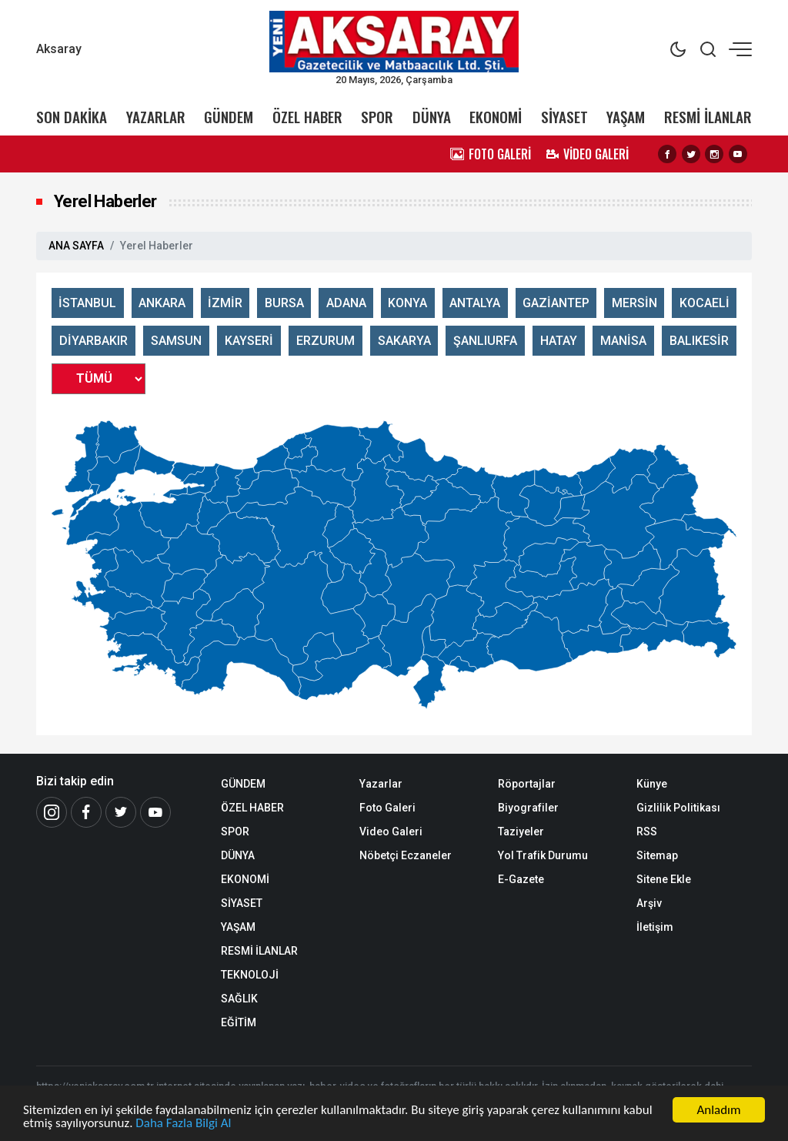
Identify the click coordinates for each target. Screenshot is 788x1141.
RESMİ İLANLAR (708, 116)
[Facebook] (86, 812)
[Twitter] (120, 812)
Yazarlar (380, 784)
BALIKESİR (699, 340)
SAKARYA (404, 340)
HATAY (558, 340)
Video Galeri (390, 831)
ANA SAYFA (76, 245)
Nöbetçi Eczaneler (405, 855)
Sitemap (657, 855)
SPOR (377, 116)
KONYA (407, 303)
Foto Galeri (387, 807)
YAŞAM (625, 116)
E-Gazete (521, 879)
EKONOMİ (495, 116)
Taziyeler (521, 831)
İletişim (654, 927)
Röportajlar (527, 784)
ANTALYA (474, 303)
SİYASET (564, 116)
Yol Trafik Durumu (543, 855)
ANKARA (162, 303)
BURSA (284, 303)
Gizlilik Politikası (678, 807)
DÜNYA (431, 116)
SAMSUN (176, 340)
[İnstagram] (51, 812)
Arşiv (649, 903)
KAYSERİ (249, 340)
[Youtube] (155, 812)
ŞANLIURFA (485, 340)
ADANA (346, 303)
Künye (651, 784)
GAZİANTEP (556, 303)
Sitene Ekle (663, 879)
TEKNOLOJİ (250, 975)
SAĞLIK (239, 998)
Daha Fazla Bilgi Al (183, 1124)
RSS (646, 831)
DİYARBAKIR (93, 340)
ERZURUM (325, 340)
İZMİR (225, 303)
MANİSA (623, 340)
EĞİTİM (238, 1022)
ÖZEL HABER (307, 116)
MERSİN (634, 303)
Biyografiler (528, 807)
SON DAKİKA (71, 116)
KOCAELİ (704, 303)
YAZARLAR (155, 116)
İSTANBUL (87, 303)
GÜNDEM (228, 116)
